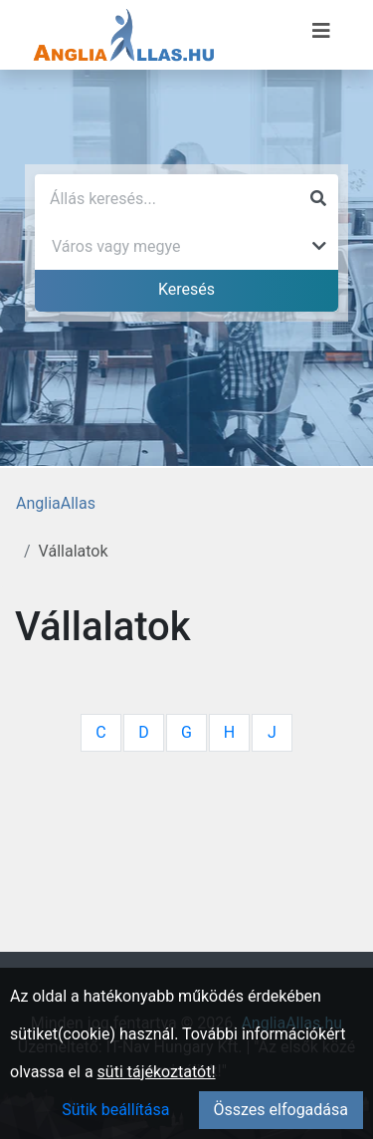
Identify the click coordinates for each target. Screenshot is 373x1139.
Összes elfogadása (281, 1109)
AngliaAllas (55, 503)
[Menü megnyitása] (321, 31)
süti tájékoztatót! (156, 1071)
